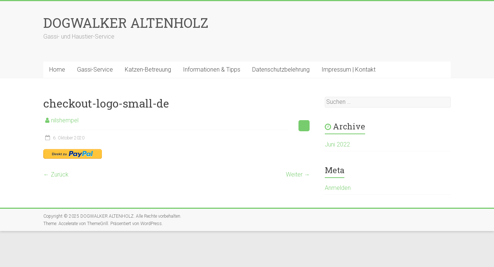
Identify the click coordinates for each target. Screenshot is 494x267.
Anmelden (338, 187)
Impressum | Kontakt (348, 69)
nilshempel (65, 120)
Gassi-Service (95, 69)
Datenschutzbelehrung (281, 69)
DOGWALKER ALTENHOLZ (125, 23)
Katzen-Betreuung (148, 69)
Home (57, 69)
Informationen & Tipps (211, 69)
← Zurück (56, 174)
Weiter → (298, 174)
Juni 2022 (337, 144)
